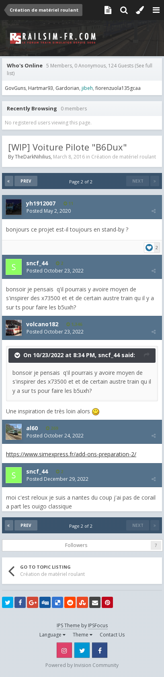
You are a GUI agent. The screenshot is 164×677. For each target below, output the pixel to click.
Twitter (82, 650)
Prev (25, 181)
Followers (76, 545)
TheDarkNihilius (33, 156)
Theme (82, 634)
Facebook (99, 650)
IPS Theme (68, 625)
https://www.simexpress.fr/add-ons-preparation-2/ (71, 454)
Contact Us (112, 634)
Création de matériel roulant (123, 156)
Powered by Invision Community (82, 665)
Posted (49, 210)
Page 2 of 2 (82, 182)
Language (52, 634)
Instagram (64, 650)
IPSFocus (98, 625)
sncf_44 (109, 355)
